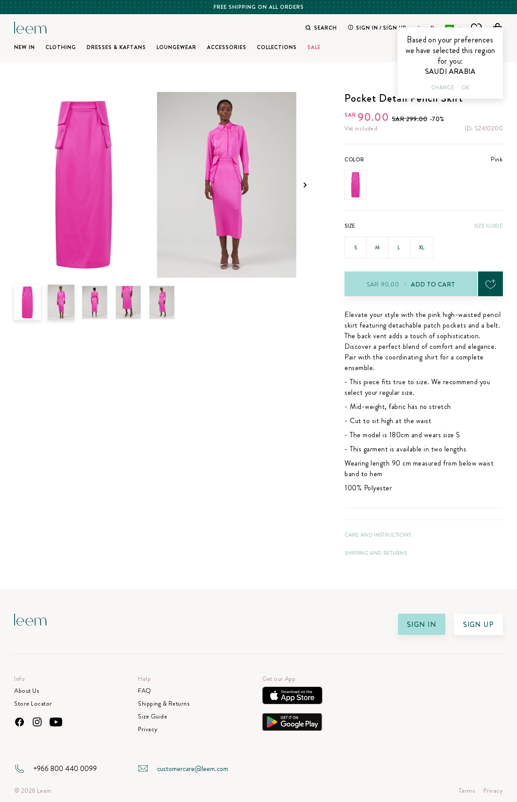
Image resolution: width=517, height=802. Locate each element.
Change (442, 88)
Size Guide (488, 226)
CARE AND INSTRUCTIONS (378, 535)
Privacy (148, 729)
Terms (467, 791)
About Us (26, 691)
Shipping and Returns (376, 553)
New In (24, 47)
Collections (277, 47)
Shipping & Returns (163, 703)
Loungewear (176, 47)
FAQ (144, 691)
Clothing (61, 47)
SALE (314, 47)
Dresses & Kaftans (116, 47)
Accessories (226, 47)
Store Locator (33, 703)
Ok (465, 88)
